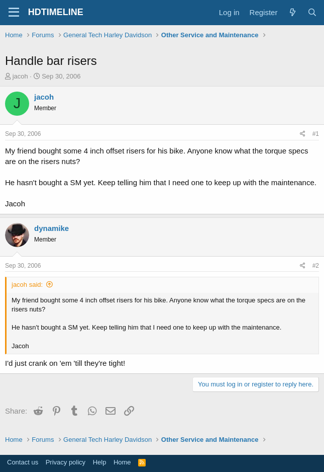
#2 (315, 265)
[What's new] (292, 12)
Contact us (22, 462)
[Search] (312, 12)
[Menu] (14, 12)
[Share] (302, 134)
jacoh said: (27, 284)
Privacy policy (65, 462)
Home (122, 462)
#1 (315, 133)
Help (99, 462)
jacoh (20, 76)
